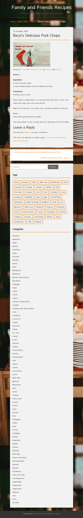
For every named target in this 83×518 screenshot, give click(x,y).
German (15, 343)
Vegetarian (16, 485)
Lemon (15, 367)
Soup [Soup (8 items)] (58, 217)
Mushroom (16, 385)
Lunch (14, 374)
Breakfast (16, 281)
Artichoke (16, 249)
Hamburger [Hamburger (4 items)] (18, 202)
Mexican (15, 381)
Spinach (15, 464)
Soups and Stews (19, 457)
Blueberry (16, 274)
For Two (15, 333)
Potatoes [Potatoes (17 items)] (62, 212)
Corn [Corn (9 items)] (37, 192)
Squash (15, 468)
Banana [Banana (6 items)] (26, 182)
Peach (14, 405)
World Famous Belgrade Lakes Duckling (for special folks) (37, 152)
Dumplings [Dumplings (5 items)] (28, 197)
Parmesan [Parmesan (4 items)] (60, 207)
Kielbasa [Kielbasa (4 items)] (45, 202)
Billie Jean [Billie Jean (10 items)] (43, 182)
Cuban (15, 322)
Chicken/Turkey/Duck (21, 301)
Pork (32, 21)
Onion (14, 392)
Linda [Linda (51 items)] (54, 202)
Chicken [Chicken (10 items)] (49, 187)
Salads (15, 444)
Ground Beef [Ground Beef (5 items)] (56, 197)
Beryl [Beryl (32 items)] (34, 182)
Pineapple (16, 419)
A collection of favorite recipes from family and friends (41, 10)
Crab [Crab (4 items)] (45, 192)
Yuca (14, 499)
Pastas (15, 402)
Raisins (15, 437)
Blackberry (16, 270)
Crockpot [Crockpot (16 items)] (54, 192)
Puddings (16, 433)
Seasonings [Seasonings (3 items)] (38, 217)
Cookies (15, 305)
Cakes (14, 291)
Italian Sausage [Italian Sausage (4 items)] (32, 202)
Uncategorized (18, 478)
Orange (15, 395)
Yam (14, 495)
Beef (14, 267)
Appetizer (16, 239)
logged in (27, 132)
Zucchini (15, 502)
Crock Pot (16, 319)
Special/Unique (18, 461)
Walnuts (15, 492)
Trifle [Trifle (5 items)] (30, 222)
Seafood (15, 450)
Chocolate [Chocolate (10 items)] (18, 192)
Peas (14, 409)
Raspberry (16, 440)
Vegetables (17, 482)
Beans (14, 263)
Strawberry (16, 471)
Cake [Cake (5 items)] (66, 182)
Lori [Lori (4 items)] (61, 202)
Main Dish (23, 21)
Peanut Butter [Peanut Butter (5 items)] (28, 212)
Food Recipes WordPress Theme (46, 514)
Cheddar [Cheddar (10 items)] (28, 187)
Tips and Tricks (18, 475)
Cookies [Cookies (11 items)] (29, 192)
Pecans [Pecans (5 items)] (40, 212)
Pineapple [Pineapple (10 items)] (51, 212)
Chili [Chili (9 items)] (57, 187)
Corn (14, 312)
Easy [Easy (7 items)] (38, 197)
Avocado (15, 256)
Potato (15, 430)
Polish (14, 423)
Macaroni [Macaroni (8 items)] (17, 207)
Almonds (15, 236)
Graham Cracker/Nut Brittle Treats (55, 158)
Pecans (15, 412)
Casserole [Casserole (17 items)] (18, 187)
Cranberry (16, 315)
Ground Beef (17, 357)
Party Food (16, 398)
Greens (15, 353)
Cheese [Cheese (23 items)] (39, 187)
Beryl (49, 69)
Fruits (14, 340)
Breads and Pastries (20, 277)
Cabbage (16, 284)
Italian (14, 364)
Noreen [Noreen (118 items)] (50, 207)
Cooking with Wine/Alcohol (23, 308)
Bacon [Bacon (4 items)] (16, 182)
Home (13, 21)
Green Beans (17, 350)
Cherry (15, 298)
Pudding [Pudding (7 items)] (17, 217)
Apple (14, 243)
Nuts (14, 388)
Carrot (15, 295)
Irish (14, 360)
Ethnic (14, 329)
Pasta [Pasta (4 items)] (16, 212)
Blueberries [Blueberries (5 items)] (55, 182)
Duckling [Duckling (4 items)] (17, 197)
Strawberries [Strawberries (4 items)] (19, 222)
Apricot (15, 246)
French (15, 336)
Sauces (15, 447)
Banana (15, 260)
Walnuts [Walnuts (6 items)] (38, 222)
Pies (14, 416)
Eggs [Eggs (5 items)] (45, 197)
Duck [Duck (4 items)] (63, 192)
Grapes (15, 346)
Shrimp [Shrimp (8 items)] (49, 217)
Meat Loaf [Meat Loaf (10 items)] (29, 207)
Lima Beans (17, 371)
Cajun (14, 288)
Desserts (16, 326)
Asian (14, 253)
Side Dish (16, 454)
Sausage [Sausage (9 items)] (27, 217)
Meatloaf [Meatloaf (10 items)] (40, 207)
